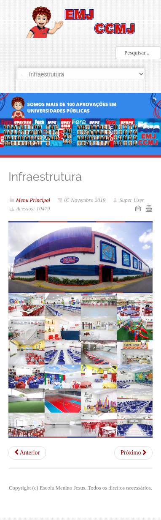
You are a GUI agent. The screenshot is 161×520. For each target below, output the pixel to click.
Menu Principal (33, 200)
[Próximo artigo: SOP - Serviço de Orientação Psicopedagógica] (133, 453)
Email (138, 208)
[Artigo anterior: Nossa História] (27, 453)
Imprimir (149, 208)
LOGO (80, 21)
